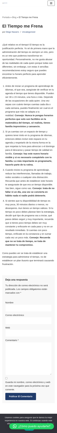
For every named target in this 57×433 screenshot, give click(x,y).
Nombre (9, 302)
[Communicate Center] (4, 3)
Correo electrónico (14, 315)
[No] (53, 423)
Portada (6, 17)
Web (7, 327)
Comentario (12, 340)
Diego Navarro (12, 32)
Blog (14, 17)
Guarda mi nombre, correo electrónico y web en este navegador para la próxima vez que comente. (27, 386)
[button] (31, 426)
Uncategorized (28, 32)
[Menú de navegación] (51, 3)
